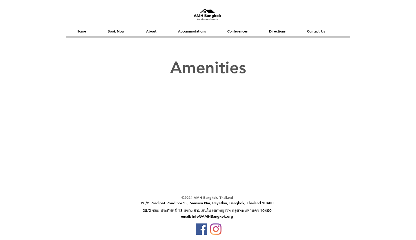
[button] (116, 31)
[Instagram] (215, 229)
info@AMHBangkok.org (212, 216)
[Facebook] (201, 229)
